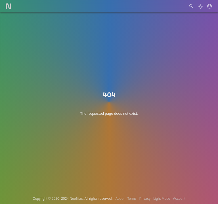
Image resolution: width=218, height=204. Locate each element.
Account (179, 199)
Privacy (144, 199)
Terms (132, 199)
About (120, 199)
